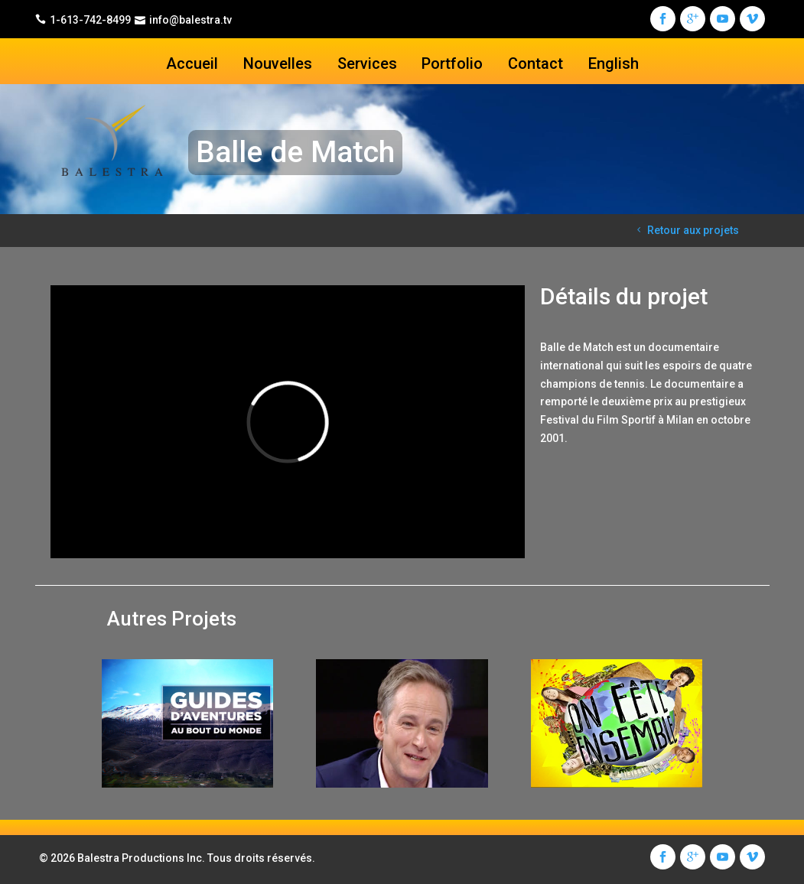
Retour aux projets (686, 230)
